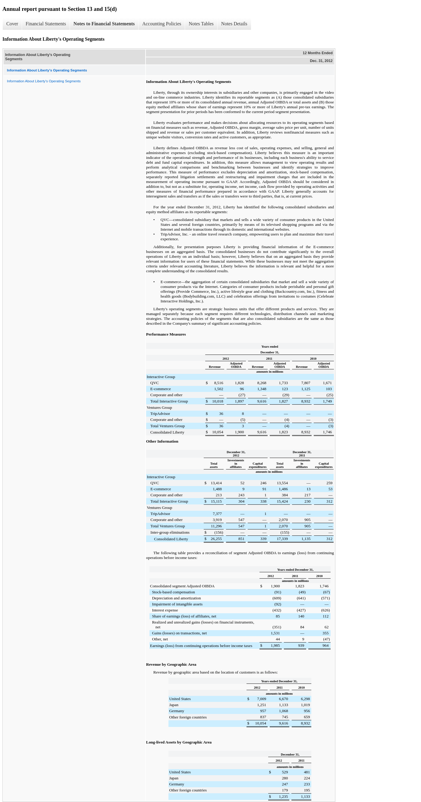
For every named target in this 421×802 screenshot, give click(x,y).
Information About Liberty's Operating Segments (43, 81)
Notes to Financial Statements (104, 23)
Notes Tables (201, 23)
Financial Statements (46, 23)
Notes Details (234, 23)
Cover (12, 23)
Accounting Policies (161, 23)
